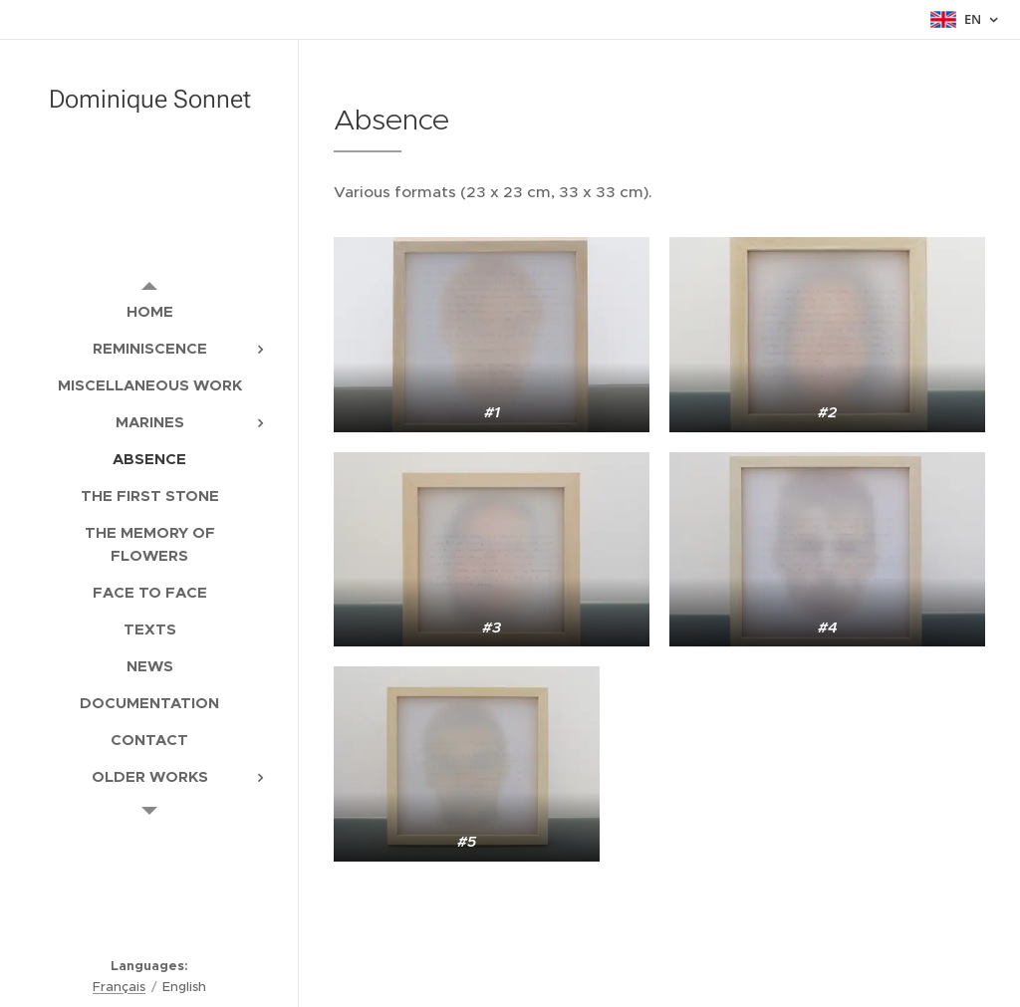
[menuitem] (149, 311)
